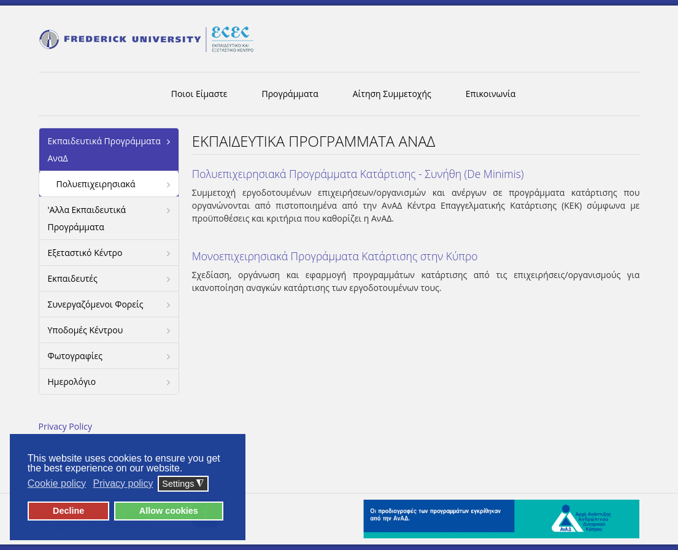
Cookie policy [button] (57, 483)
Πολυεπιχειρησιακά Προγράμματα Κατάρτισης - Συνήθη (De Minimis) (358, 173)
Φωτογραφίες (75, 356)
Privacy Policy (65, 426)
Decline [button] (68, 511)
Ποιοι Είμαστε (199, 93)
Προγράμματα (290, 93)
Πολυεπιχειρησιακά (96, 184)
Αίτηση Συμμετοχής (392, 93)
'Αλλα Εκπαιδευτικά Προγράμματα (87, 218)
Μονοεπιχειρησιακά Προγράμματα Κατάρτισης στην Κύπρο (335, 256)
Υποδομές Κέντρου (85, 330)
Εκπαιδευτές (73, 278)
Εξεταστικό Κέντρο (85, 252)
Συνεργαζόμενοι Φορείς (96, 304)
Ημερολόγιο (72, 381)
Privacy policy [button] (123, 483)
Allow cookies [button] (168, 511)
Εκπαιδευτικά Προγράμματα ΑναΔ (104, 149)
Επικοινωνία (490, 93)
